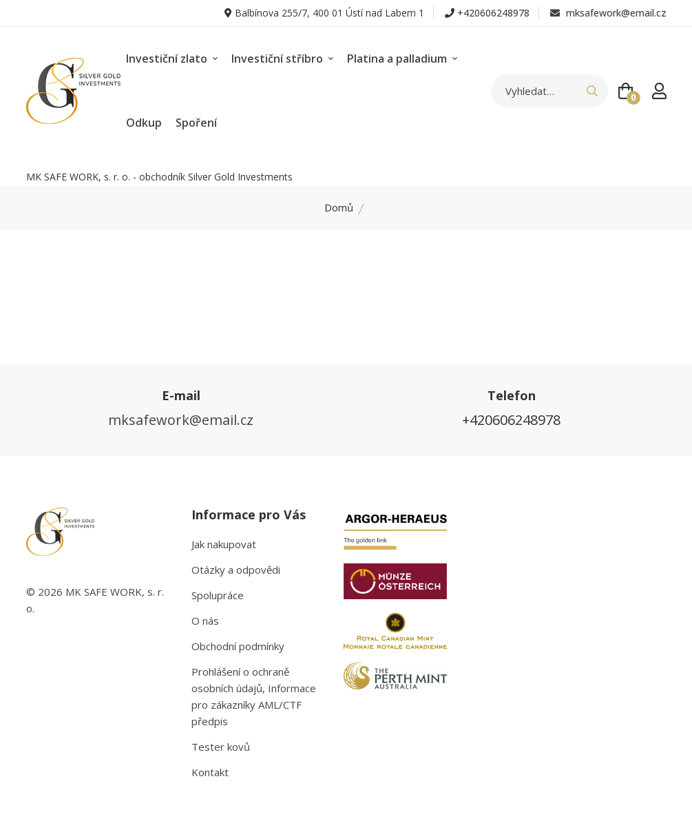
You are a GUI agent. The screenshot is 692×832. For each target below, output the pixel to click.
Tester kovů (220, 746)
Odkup (144, 122)
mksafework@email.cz (608, 12)
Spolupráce (217, 595)
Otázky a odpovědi (235, 569)
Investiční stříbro (282, 58)
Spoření (196, 122)
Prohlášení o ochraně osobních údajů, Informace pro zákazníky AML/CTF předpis (253, 696)
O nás (205, 620)
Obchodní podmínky (237, 646)
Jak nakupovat (223, 544)
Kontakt (210, 772)
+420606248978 (493, 12)
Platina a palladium (402, 58)
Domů (338, 207)
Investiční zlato (172, 58)
